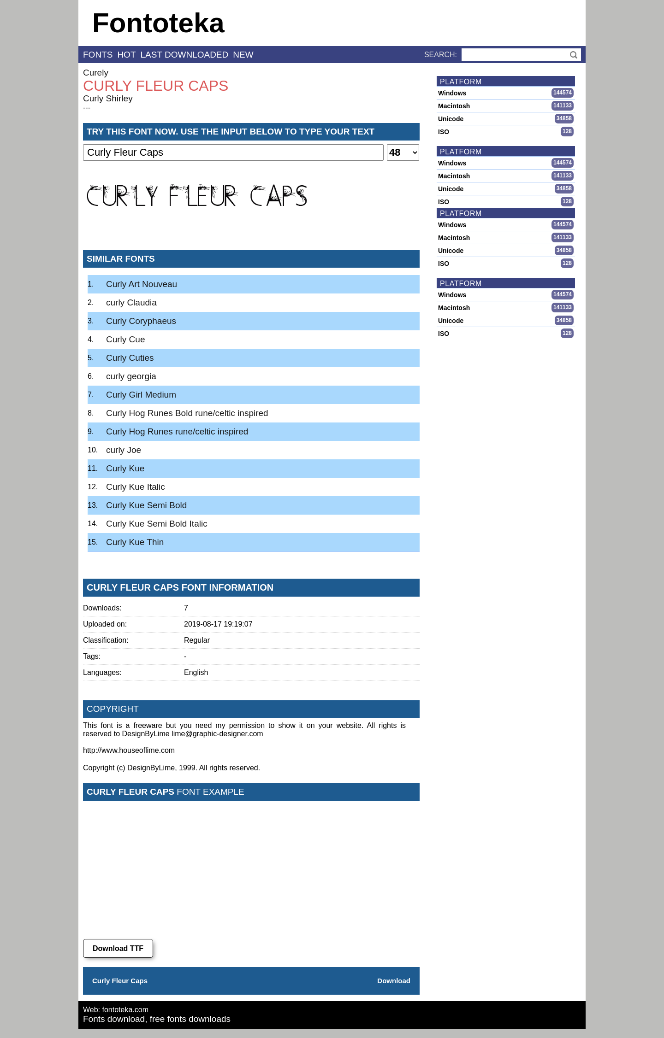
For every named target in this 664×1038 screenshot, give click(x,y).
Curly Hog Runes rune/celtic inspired (177, 431)
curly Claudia (131, 302)
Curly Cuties (130, 358)
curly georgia (131, 376)
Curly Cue (125, 339)
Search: (440, 55)
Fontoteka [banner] (158, 22)
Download (393, 981)
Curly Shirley (108, 98)
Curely (95, 72)
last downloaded (185, 54)
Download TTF (118, 948)
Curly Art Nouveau (141, 284)
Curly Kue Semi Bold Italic (157, 523)
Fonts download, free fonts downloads (157, 1019)
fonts (98, 54)
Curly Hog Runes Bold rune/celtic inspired (187, 413)
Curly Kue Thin (135, 542)
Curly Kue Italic (135, 487)
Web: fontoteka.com (115, 1010)
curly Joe (123, 450)
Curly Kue (125, 468)
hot (126, 54)
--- (86, 107)
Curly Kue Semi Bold (146, 505)
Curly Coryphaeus (141, 321)
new (243, 54)
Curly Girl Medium (141, 394)
